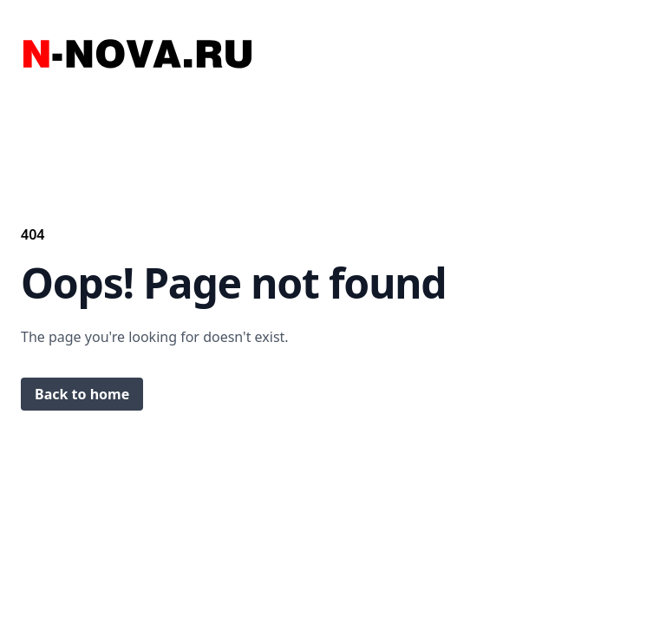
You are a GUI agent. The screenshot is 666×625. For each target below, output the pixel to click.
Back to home (82, 394)
